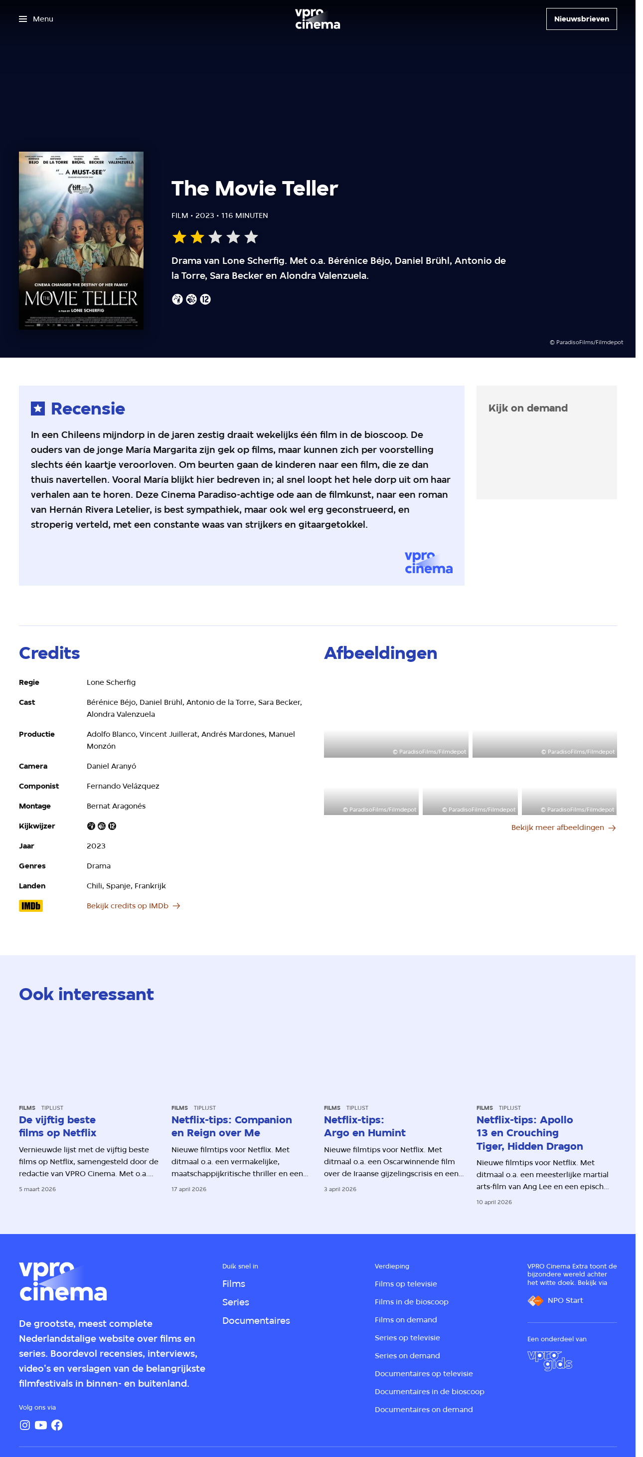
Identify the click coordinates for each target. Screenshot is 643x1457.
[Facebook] (57, 1425)
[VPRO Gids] (549, 1361)
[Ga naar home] (317, 19)
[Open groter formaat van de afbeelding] (396, 717)
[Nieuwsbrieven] (581, 19)
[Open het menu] (36, 19)
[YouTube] (41, 1425)
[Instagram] (25, 1425)
